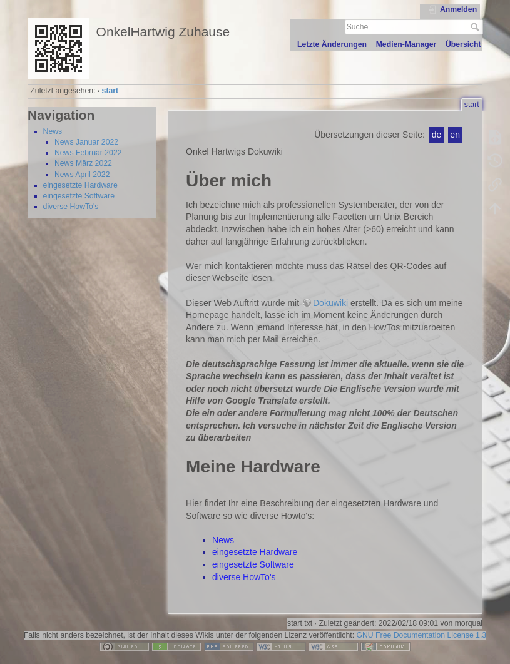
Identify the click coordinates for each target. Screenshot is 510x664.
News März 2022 (83, 163)
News (53, 131)
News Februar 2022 (88, 152)
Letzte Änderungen (332, 44)
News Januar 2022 (86, 142)
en (455, 135)
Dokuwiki (330, 303)
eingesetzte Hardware (80, 185)
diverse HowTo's (71, 206)
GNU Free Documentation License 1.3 (421, 635)
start (110, 90)
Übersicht (463, 44)
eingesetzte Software (79, 196)
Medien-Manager (406, 44)
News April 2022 (82, 174)
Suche (476, 27)
